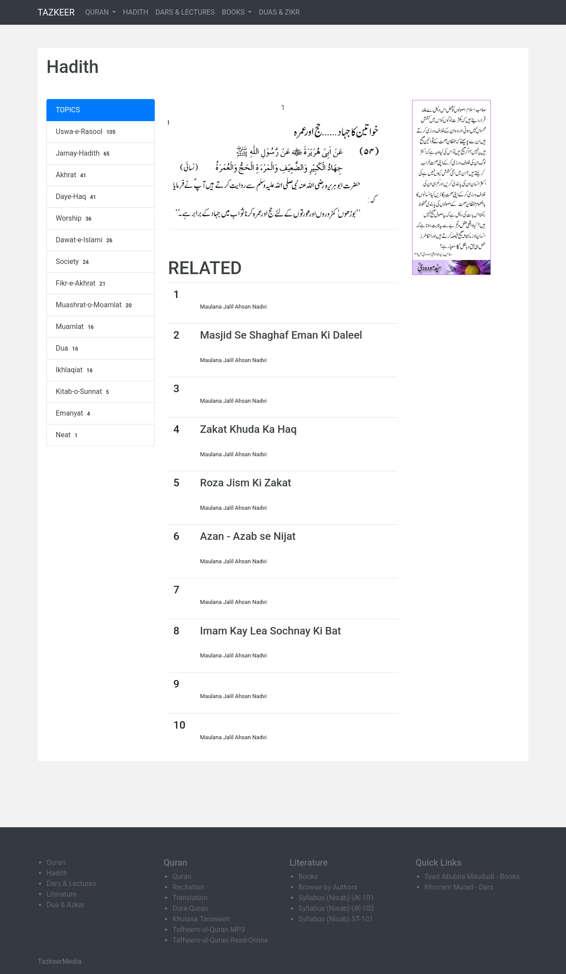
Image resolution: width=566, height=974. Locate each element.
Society (73, 261)
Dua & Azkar (65, 905)
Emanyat (74, 413)
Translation (190, 898)
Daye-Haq (77, 196)
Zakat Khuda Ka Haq (248, 429)
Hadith (56, 873)
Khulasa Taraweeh (201, 919)
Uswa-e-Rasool (87, 131)
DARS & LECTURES (185, 12)
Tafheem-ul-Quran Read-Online (220, 940)
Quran (55, 862)
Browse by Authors (328, 887)
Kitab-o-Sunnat (83, 391)
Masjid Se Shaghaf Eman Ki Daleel (281, 335)
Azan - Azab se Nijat (247, 536)
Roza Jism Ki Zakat (245, 483)
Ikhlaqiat (75, 370)
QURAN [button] (98, 12)
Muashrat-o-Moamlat (95, 305)
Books (308, 876)
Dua (68, 348)
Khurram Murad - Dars (458, 887)
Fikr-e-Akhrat (81, 283)
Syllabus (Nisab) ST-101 (335, 919)
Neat (68, 435)
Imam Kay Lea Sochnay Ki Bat (270, 631)
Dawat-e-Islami (85, 240)
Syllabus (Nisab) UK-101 (336, 898)
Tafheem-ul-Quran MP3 (208, 929)
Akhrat (72, 175)
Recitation (188, 887)
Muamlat (76, 326)
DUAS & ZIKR (279, 12)
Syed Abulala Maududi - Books (472, 876)
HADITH (136, 12)
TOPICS (68, 110)
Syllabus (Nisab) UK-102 (336, 908)
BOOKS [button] (234, 12)
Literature (61, 894)
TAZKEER (56, 12)
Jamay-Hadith (84, 153)
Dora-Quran (190, 908)
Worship (75, 218)
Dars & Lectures (71, 883)
